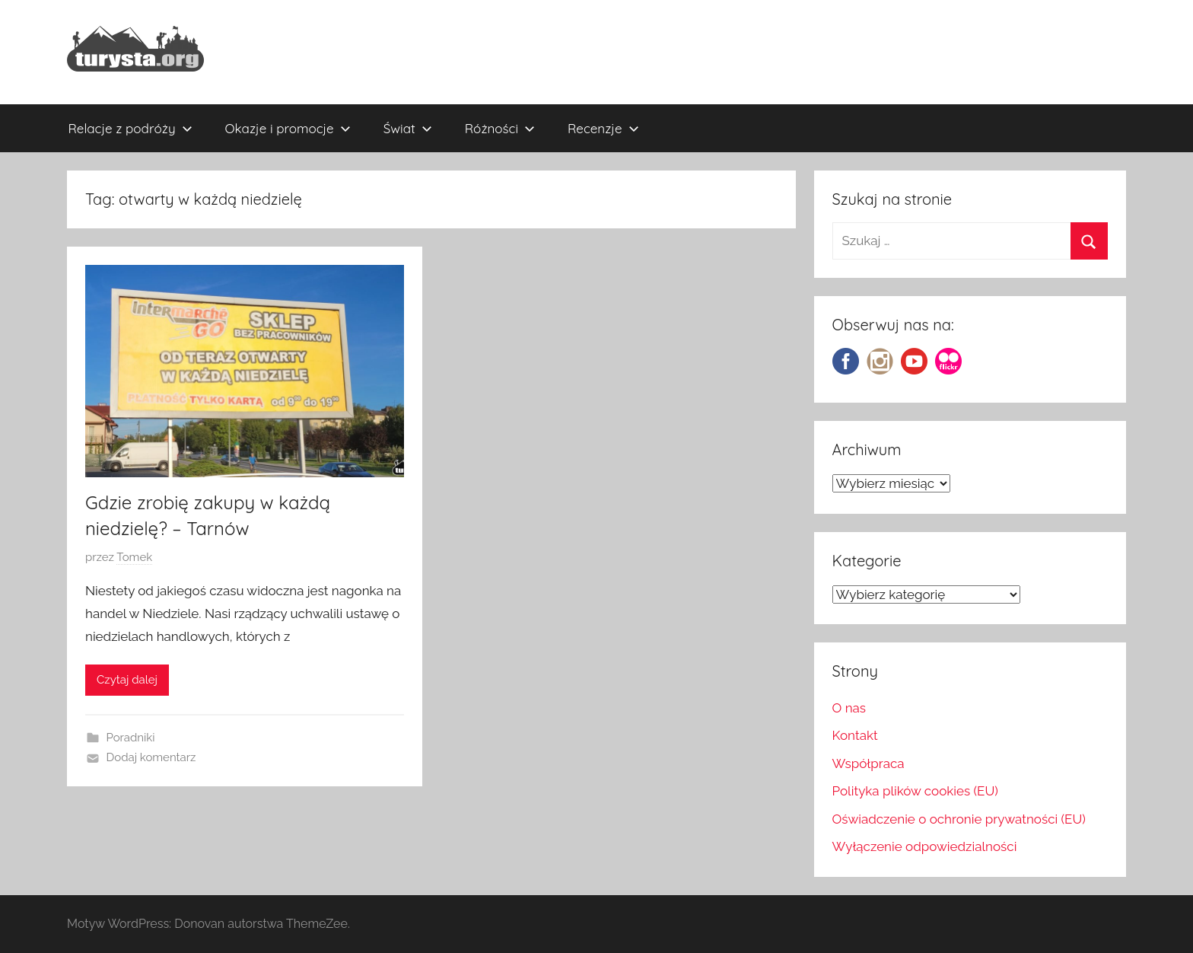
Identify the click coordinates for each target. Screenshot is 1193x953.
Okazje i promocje (288, 128)
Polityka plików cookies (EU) (915, 790)
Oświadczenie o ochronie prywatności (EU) (959, 819)
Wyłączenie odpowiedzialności (924, 846)
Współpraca (868, 763)
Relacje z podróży (130, 128)
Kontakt (855, 735)
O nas (849, 708)
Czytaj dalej (127, 680)
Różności (500, 128)
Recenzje (603, 128)
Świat (407, 128)
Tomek (134, 557)
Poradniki (131, 737)
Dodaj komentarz (151, 757)
